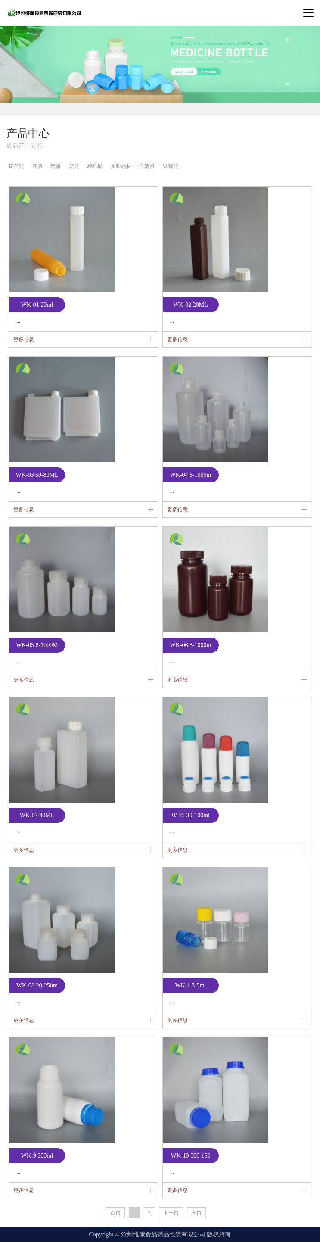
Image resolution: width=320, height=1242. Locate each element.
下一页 (171, 1213)
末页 (196, 1213)
